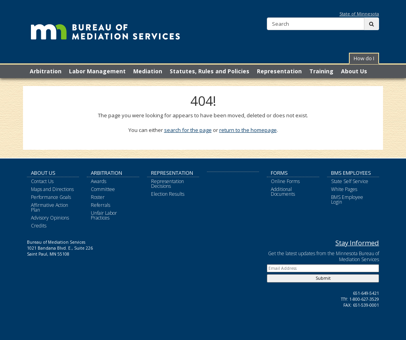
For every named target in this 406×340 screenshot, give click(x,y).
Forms (279, 172)
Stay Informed (357, 242)
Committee (103, 189)
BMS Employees (351, 172)
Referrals (100, 205)
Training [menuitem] (321, 71)
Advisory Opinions (50, 217)
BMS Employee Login (347, 199)
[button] (364, 58)
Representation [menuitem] (279, 71)
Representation (172, 172)
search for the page (188, 130)
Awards (98, 181)
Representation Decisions (167, 183)
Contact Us (42, 181)
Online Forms (285, 181)
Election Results (167, 194)
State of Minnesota (359, 14)
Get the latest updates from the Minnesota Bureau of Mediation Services (323, 256)
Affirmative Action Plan (49, 207)
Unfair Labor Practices (104, 215)
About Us (43, 172)
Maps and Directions (52, 189)
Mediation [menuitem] (147, 71)
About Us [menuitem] (354, 71)
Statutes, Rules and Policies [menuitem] (209, 71)
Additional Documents (283, 191)
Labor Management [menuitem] (97, 71)
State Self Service (349, 181)
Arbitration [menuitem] (45, 71)
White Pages (344, 189)
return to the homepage (248, 130)
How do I (364, 58)
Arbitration (106, 172)
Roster (98, 197)
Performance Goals (51, 197)
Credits (38, 225)
